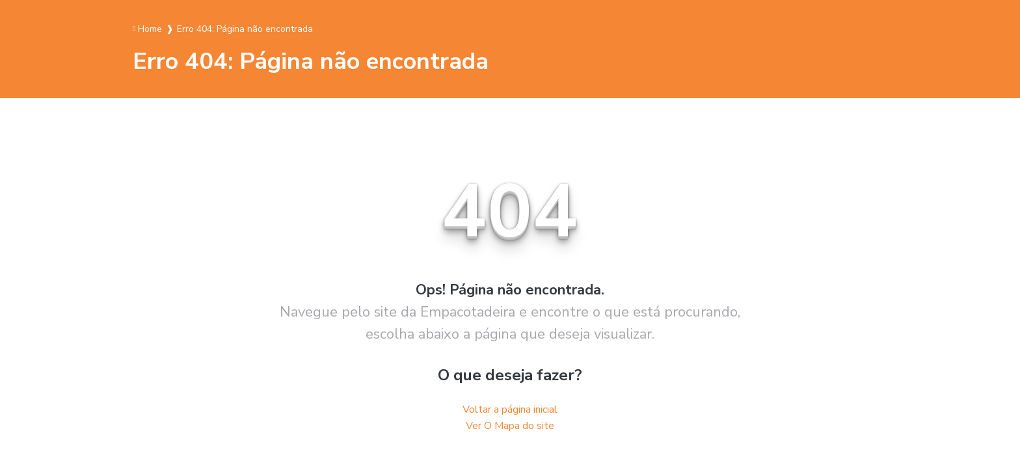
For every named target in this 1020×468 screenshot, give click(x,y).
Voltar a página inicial (510, 409)
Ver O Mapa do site (510, 426)
